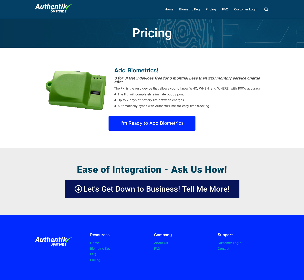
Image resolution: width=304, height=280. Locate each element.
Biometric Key (189, 9)
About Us (161, 243)
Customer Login (245, 9)
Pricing (211, 9)
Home (169, 9)
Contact (223, 248)
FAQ (225, 9)
